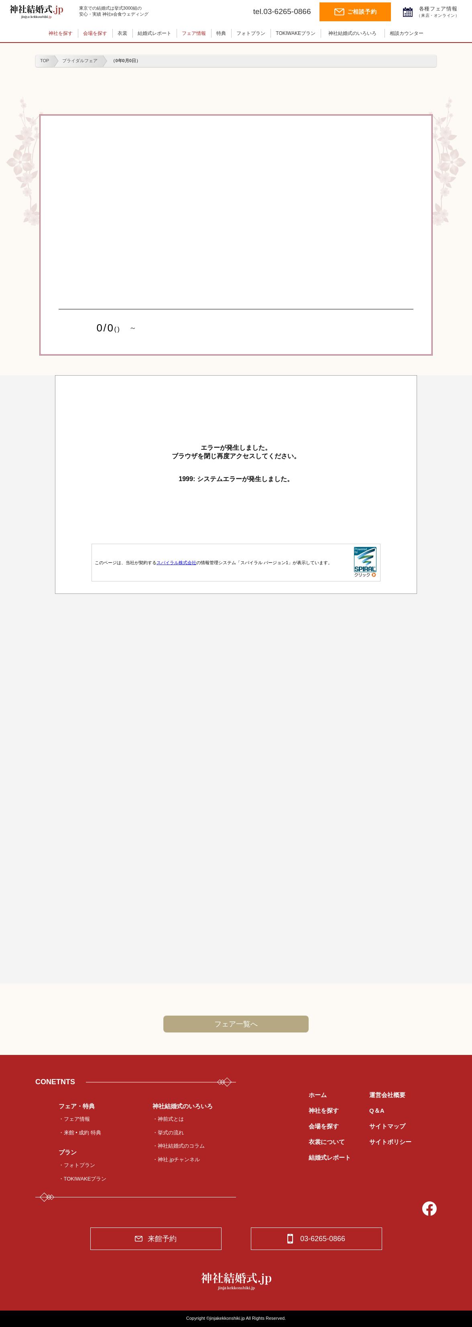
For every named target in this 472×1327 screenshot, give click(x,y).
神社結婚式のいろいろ (352, 33)
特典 (221, 33)
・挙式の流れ (168, 1133)
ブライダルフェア (80, 60)
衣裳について (327, 1141)
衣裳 (122, 33)
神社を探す (61, 33)
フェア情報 (194, 33)
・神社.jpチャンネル (176, 1159)
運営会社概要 (387, 1094)
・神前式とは (168, 1119)
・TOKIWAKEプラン (83, 1179)
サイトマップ (387, 1126)
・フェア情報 (74, 1119)
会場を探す (95, 33)
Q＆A (377, 1110)
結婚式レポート (154, 33)
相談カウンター (406, 33)
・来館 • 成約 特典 (80, 1133)
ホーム (318, 1094)
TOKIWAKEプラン (295, 33)
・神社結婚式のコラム (179, 1146)
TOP (44, 60)
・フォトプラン (77, 1165)
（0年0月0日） (125, 60)
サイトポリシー (390, 1141)
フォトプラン (250, 33)
